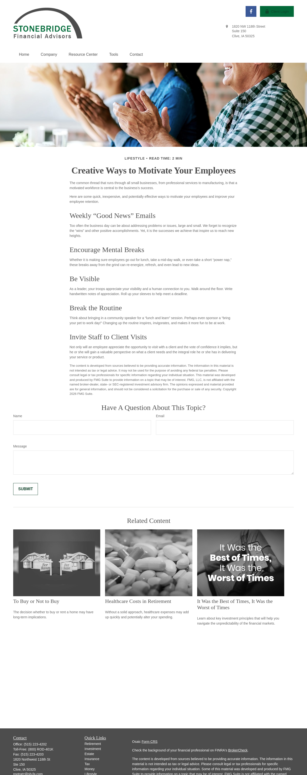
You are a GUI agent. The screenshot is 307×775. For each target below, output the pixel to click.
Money (90, 769)
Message (20, 446)
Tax (87, 764)
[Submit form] (25, 489)
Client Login (277, 11)
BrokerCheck (238, 750)
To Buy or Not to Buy (36, 601)
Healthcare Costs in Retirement (138, 601)
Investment (93, 749)
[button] (24, 55)
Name (17, 416)
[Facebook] (251, 11)
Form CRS (150, 742)
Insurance (92, 759)
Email (160, 416)
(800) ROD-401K (40, 749)
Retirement (93, 744)
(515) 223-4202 (35, 744)
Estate (89, 754)
